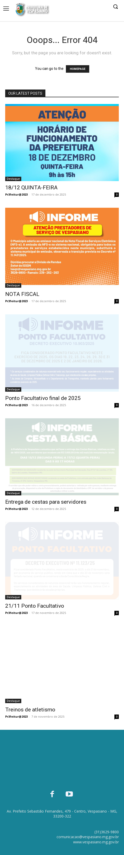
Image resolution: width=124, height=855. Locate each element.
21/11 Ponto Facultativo (34, 606)
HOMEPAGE (77, 69)
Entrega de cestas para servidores (45, 502)
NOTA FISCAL (22, 294)
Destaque (13, 179)
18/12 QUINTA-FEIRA (31, 187)
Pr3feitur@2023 (16, 194)
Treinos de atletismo (30, 710)
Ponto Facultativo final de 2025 (43, 398)
